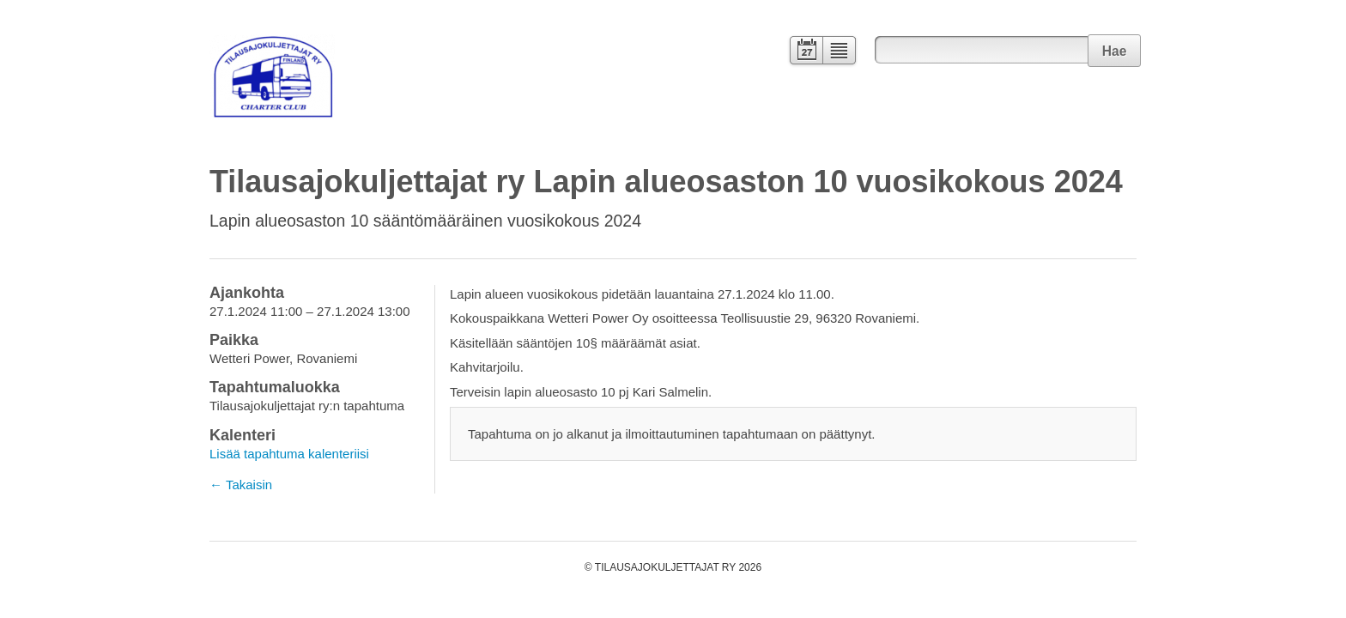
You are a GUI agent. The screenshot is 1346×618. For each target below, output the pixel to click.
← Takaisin (240, 484)
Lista (840, 52)
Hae (1114, 51)
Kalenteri (804, 52)
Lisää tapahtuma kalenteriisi (289, 453)
